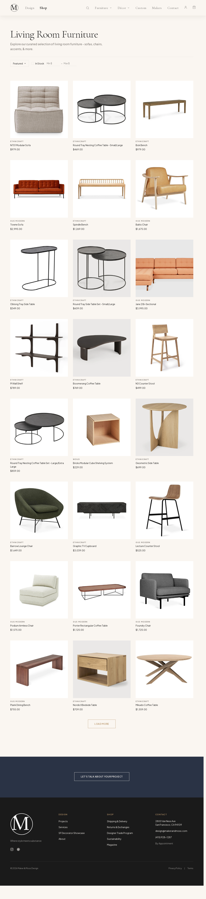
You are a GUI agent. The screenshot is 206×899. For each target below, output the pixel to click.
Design (30, 8)
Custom (140, 8)
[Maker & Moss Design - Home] (29, 824)
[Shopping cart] (194, 7)
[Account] (185, 7)
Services (63, 827)
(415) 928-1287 (163, 837)
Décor (121, 8)
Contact (173, 8)
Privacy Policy (175, 868)
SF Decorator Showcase (72, 832)
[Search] (87, 8)
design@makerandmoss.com (171, 830)
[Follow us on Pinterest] (18, 849)
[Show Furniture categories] (110, 8)
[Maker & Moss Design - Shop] (14, 8)
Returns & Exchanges (118, 827)
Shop (43, 8)
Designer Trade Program (120, 832)
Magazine (112, 844)
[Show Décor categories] (128, 8)
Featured (19, 63)
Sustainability (114, 838)
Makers (157, 8)
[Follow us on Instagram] (12, 849)
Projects (63, 821)
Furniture (101, 8)
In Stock (37, 63)
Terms (190, 868)
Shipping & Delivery (117, 821)
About (62, 838)
